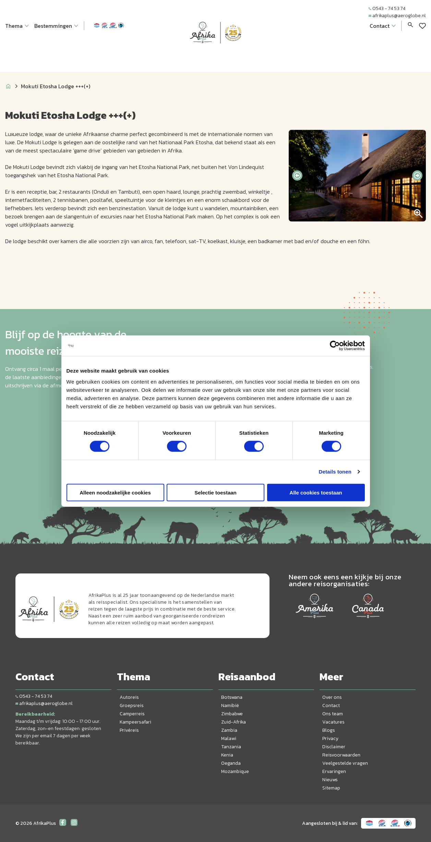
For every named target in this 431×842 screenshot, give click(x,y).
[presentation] (297, 175)
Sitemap (331, 788)
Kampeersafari (135, 722)
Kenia (227, 755)
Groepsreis (132, 705)
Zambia (229, 730)
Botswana (231, 697)
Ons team (332, 713)
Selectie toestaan (215, 492)
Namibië (230, 705)
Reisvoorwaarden (341, 755)
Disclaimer (333, 746)
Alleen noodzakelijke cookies (115, 492)
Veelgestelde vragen (345, 763)
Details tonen (335, 472)
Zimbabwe (232, 713)
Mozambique (235, 771)
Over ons (332, 697)
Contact (331, 705)
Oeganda (231, 763)
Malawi (228, 738)
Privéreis (129, 730)
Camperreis (132, 713)
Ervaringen (334, 771)
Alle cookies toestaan (315, 492)
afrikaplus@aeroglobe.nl (397, 15)
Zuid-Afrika (233, 722)
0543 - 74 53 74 (387, 8)
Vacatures (333, 722)
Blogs (328, 730)
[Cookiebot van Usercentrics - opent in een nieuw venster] (335, 346)
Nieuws (330, 779)
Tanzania (231, 746)
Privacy (330, 738)
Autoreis (129, 697)
